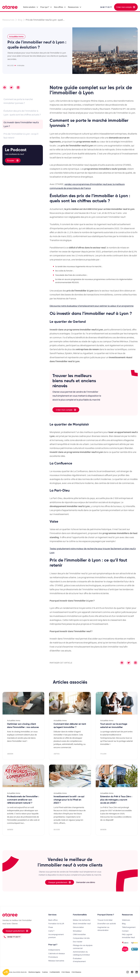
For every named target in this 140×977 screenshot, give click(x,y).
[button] (30, 7)
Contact (125, 931)
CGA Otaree (65, 972)
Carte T (51, 931)
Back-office (53, 920)
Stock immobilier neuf (82, 923)
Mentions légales (34, 972)
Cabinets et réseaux (56, 953)
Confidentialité (55, 972)
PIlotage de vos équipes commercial (82, 946)
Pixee (50, 927)
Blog (20, 19)
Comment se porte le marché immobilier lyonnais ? (18, 101)
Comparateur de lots (81, 938)
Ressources (8, 19)
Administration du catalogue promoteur (81, 953)
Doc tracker (77, 941)
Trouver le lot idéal (104, 920)
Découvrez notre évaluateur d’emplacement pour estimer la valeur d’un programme (92, 305)
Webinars (126, 920)
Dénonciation (78, 927)
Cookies (45, 972)
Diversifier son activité (106, 923)
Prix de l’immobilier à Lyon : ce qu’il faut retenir (21, 135)
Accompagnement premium (56, 935)
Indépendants (54, 950)
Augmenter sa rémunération (103, 928)
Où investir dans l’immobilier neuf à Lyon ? (21, 124)
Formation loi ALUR (56, 923)
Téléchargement (128, 927)
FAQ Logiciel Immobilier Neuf (128, 935)
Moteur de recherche (81, 920)
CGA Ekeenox (76, 972)
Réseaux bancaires (56, 961)
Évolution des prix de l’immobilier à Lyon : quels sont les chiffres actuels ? (22, 112)
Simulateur (77, 931)
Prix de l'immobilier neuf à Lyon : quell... (45, 19)
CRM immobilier (79, 934)
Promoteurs (53, 957)
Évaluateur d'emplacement (79, 959)
